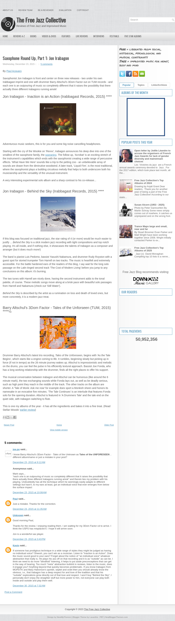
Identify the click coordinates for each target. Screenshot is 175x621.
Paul (15, 498)
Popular (126, 85)
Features (66, 36)
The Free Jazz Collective (41, 20)
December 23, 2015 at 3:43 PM (29, 539)
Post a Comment (13, 592)
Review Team (25, 10)
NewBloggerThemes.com (116, 617)
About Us (8, 10)
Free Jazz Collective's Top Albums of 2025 (149, 249)
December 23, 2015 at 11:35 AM (29, 509)
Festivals (114, 36)
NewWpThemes (64, 617)
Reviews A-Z (19, 36)
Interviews (98, 36)
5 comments (46, 64)
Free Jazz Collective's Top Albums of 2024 (149, 181)
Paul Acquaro (14, 71)
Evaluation (65, 10)
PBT (102, 617)
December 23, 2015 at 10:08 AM (29, 492)
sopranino (51, 154)
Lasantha (94, 617)
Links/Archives (159, 85)
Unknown (18, 515)
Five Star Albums (133, 36)
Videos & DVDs (49, 36)
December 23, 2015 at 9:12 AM (29, 462)
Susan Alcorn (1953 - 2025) (149, 204)
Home (5, 36)
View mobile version (59, 430)
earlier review (27, 409)
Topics (141, 85)
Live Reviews (82, 36)
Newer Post (9, 425)
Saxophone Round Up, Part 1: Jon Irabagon (36, 58)
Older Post (109, 425)
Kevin (16, 545)
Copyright (83, 10)
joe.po (16, 449)
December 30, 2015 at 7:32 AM (29, 585)
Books (33, 36)
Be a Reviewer (46, 10)
